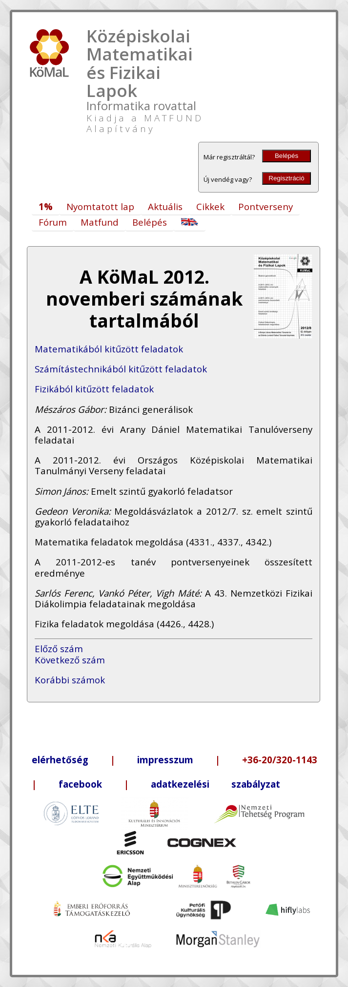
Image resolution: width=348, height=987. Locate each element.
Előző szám (59, 648)
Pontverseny (265, 206)
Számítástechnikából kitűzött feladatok (121, 369)
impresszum (165, 760)
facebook (80, 784)
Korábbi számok (70, 680)
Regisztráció (286, 178)
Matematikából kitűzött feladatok (109, 349)
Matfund (100, 222)
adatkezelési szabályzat (215, 784)
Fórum (53, 222)
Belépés (286, 155)
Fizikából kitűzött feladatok (94, 389)
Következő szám (70, 660)
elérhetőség (60, 760)
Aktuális (165, 206)
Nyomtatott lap (100, 206)
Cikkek (210, 206)
